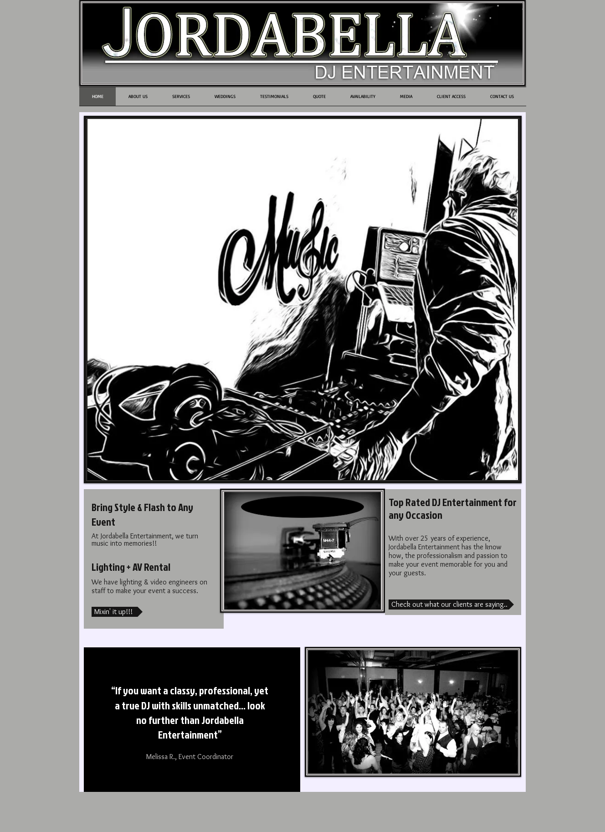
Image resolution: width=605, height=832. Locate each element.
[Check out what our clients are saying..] (451, 604)
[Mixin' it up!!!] (117, 612)
